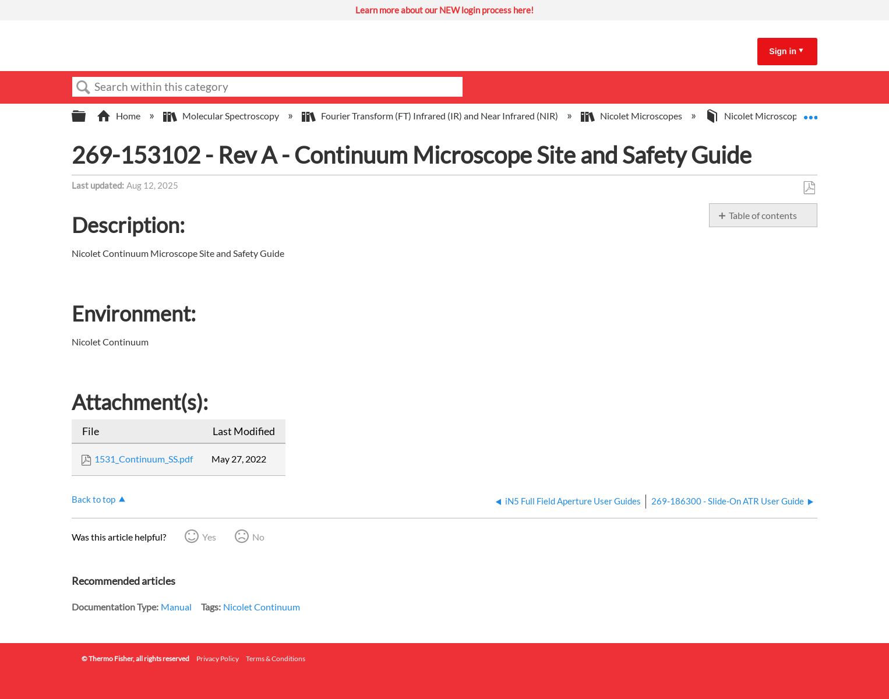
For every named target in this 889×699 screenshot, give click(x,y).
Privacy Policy (217, 658)
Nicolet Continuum (261, 606)
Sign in (782, 51)
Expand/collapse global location (810, 112)
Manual (176, 606)
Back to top (93, 499)
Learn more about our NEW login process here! (444, 10)
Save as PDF (809, 188)
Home (119, 115)
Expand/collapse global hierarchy (86, 116)
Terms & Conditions (275, 658)
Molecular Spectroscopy (222, 115)
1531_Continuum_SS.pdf (143, 458)
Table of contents (763, 215)
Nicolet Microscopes (632, 115)
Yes (209, 536)
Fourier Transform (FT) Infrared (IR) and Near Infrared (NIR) (431, 115)
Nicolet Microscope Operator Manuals (792, 115)
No (258, 536)
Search (83, 87)
